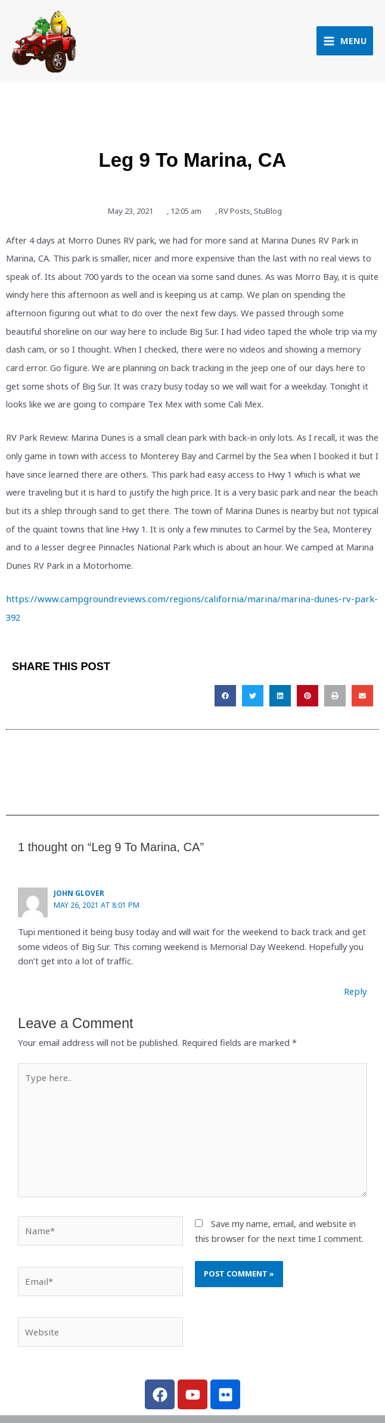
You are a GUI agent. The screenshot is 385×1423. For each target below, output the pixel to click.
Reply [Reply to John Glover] (356, 977)
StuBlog (268, 216)
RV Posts (234, 216)
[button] (225, 682)
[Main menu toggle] (344, 43)
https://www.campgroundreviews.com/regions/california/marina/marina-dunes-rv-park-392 (186, 605)
